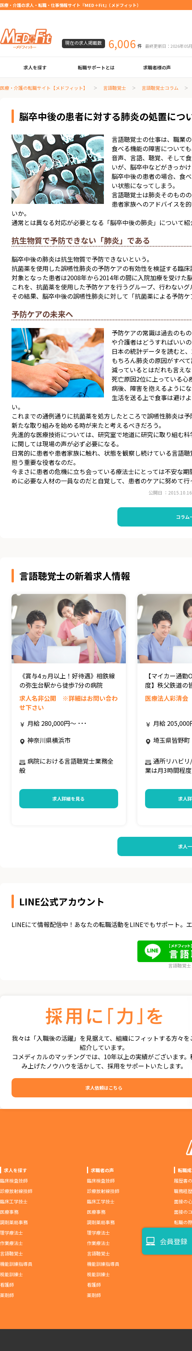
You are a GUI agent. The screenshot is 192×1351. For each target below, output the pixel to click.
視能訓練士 (11, 1274)
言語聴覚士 (114, 87)
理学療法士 (11, 1232)
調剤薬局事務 (14, 1222)
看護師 (7, 1284)
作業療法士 (11, 1243)
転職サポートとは (96, 67)
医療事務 (9, 1211)
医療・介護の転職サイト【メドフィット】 (44, 87)
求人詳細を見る (68, 798)
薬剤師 (7, 1295)
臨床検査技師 (14, 1180)
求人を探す (35, 67)
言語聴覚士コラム (160, 87)
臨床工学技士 (14, 1201)
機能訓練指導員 (16, 1263)
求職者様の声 (157, 67)
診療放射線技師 (16, 1191)
